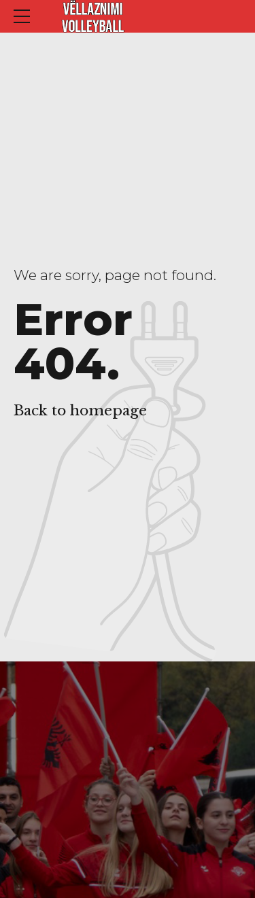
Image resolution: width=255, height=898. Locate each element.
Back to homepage (80, 410)
